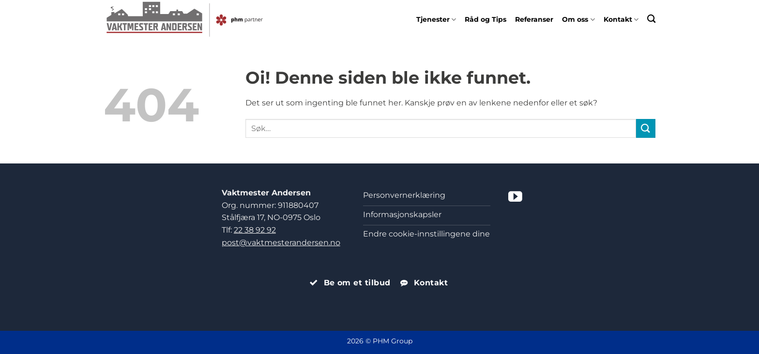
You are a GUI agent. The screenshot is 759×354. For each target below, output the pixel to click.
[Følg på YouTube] (515, 198)
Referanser (534, 19)
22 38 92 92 (255, 230)
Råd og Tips (485, 19)
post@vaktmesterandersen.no (281, 242)
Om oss (578, 19)
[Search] (651, 19)
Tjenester (436, 19)
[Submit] (645, 128)
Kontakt (621, 19)
